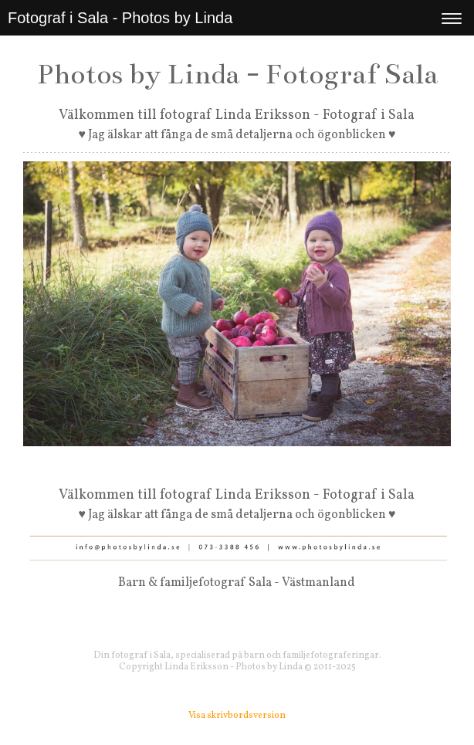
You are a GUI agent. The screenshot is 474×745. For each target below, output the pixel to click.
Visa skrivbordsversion (237, 715)
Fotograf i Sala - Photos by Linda (120, 17)
